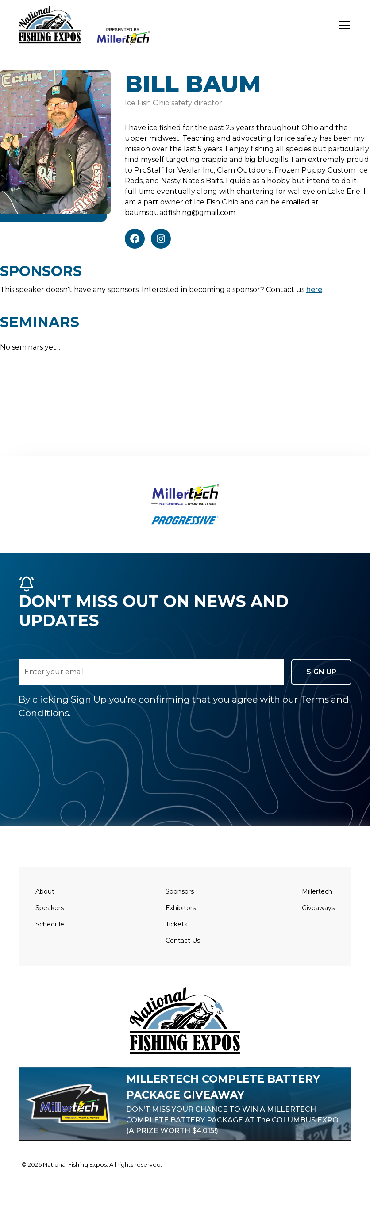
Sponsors (180, 891)
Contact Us (183, 941)
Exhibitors (181, 908)
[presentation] (86, 737)
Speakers (49, 908)
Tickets (176, 924)
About (44, 891)
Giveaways (318, 908)
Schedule (49, 924)
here (314, 289)
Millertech (317, 891)
